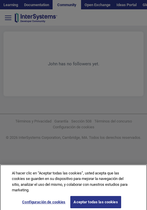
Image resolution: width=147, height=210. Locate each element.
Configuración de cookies (43, 203)
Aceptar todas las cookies (96, 203)
